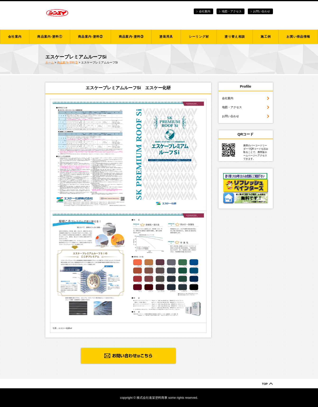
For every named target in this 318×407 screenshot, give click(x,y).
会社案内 (204, 11)
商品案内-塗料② (90, 36)
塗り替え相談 (235, 36)
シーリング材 (199, 36)
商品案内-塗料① (49, 36)
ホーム (49, 62)
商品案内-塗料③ (131, 36)
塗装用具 (166, 36)
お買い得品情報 (298, 36)
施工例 (266, 36)
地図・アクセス (232, 11)
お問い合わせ (261, 11)
